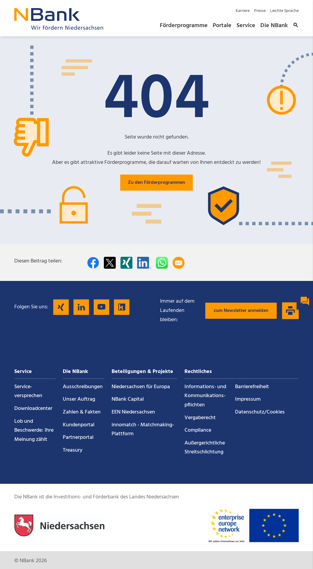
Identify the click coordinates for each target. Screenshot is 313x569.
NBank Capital (128, 399)
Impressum (248, 399)
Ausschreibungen (83, 387)
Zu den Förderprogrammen (156, 182)
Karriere (243, 10)
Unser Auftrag (79, 399)
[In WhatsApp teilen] (162, 263)
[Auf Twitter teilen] (110, 263)
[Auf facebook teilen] (93, 263)
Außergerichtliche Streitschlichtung (204, 448)
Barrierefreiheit (252, 387)
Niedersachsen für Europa (141, 387)
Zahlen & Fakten (82, 412)
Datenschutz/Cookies (260, 412)
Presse (260, 10)
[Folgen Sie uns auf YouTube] (101, 307)
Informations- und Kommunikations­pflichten (205, 396)
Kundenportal (78, 425)
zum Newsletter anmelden (241, 311)
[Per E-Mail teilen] (178, 263)
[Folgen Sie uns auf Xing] (61, 307)
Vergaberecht (200, 417)
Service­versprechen (28, 391)
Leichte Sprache (284, 10)
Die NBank (274, 25)
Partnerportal (78, 437)
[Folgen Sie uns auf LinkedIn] (81, 307)
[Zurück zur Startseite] (59, 28)
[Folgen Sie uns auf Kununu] (121, 307)
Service (246, 25)
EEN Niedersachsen (133, 412)
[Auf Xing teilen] (126, 263)
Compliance (197, 430)
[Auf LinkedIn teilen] (144, 263)
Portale (222, 25)
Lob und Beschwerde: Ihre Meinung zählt (34, 430)
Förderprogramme (184, 25)
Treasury (72, 450)
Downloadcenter (33, 408)
